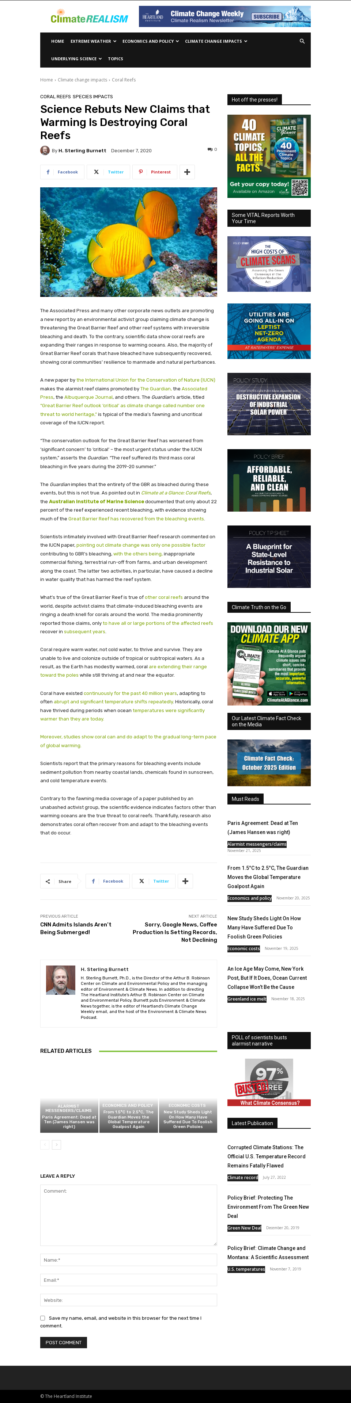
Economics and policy (150, 41)
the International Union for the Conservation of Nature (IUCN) (145, 380)
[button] (302, 41)
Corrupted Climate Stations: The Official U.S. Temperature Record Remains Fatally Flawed (266, 1156)
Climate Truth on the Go (259, 607)
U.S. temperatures (246, 1269)
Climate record (242, 1177)
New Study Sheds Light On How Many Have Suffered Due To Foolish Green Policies (187, 1119)
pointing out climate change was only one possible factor (140, 545)
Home (57, 41)
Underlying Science (76, 58)
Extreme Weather (94, 41)
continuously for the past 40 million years (130, 693)
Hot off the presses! (255, 100)
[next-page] (56, 1145)
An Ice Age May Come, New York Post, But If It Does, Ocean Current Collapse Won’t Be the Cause (267, 978)
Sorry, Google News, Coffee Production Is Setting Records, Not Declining (175, 932)
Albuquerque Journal (88, 397)
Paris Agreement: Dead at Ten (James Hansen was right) (69, 1122)
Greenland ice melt (247, 999)
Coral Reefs (124, 80)
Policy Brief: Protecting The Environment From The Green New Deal (268, 1207)
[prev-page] (44, 1145)
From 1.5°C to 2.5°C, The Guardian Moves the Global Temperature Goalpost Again (128, 1119)
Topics (115, 58)
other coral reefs (164, 597)
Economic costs (187, 1106)
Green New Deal (244, 1228)
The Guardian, (156, 388)
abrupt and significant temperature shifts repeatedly (113, 701)
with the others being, (138, 554)
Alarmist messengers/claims (68, 1109)
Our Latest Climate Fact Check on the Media (266, 721)
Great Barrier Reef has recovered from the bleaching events (136, 518)
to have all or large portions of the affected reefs (158, 623)
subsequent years (84, 631)
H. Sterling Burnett (82, 150)
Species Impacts (93, 96)
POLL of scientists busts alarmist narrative (259, 1041)
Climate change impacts (216, 41)
